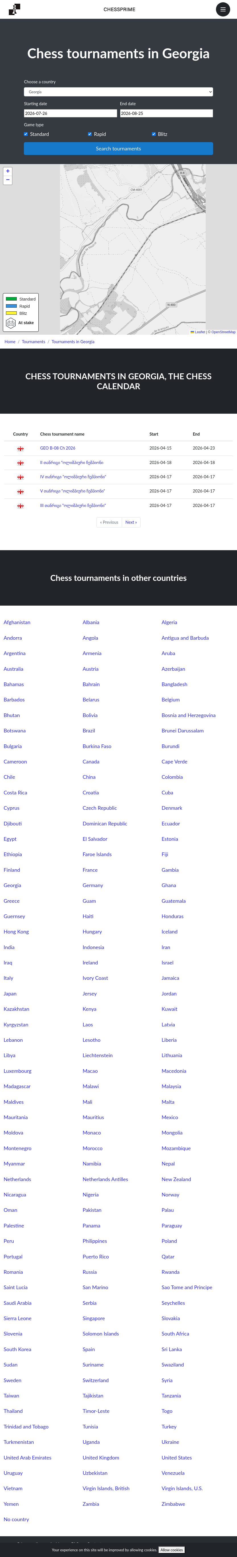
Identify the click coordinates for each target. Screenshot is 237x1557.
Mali (87, 1102)
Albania (91, 622)
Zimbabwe (173, 1504)
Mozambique (176, 1148)
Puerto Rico (96, 1256)
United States (177, 1457)
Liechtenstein (98, 1055)
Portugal (13, 1256)
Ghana (169, 885)
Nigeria (90, 1194)
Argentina (15, 653)
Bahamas (14, 684)
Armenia (92, 653)
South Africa (175, 1333)
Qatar (168, 1256)
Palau (168, 1210)
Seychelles (173, 1303)
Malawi (91, 1086)
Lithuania (172, 1055)
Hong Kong (16, 931)
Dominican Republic (105, 823)
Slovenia (13, 1333)
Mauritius (93, 1117)
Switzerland (96, 1380)
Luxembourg (18, 1071)
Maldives (14, 1102)
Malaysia (171, 1086)
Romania (13, 1272)
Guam (89, 901)
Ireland (90, 962)
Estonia (170, 839)
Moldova (13, 1132)
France (90, 870)
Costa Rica (15, 792)
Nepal (168, 1163)
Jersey (90, 993)
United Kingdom (101, 1457)
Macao (90, 1071)
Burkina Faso (97, 746)
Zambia (91, 1504)
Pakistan (92, 1210)
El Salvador (95, 839)
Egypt (10, 839)
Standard (39, 134)
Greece (12, 901)
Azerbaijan (173, 669)
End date (128, 103)
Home (10, 341)
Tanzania (171, 1395)
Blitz (162, 134)
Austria (90, 669)
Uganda (91, 1442)
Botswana (15, 730)
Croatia (91, 792)
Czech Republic (100, 808)
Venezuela (173, 1473)
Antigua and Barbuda (185, 638)
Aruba (168, 653)
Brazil (89, 730)
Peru (9, 1241)
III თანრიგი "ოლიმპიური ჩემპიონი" (73, 505)
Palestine (14, 1225)
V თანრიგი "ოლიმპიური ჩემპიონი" (72, 490)
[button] (7, 171)
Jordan (169, 993)
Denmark (172, 808)
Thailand (13, 1411)
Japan (10, 993)
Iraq (8, 962)
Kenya (89, 1009)
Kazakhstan (16, 1009)
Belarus (91, 699)
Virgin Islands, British (106, 1488)
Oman (10, 1210)
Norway (170, 1194)
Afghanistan (17, 622)
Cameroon (15, 761)
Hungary (92, 931)
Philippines (95, 1241)
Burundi (171, 746)
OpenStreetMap (223, 332)
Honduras (173, 916)
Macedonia (174, 1071)
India (9, 947)
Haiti (88, 916)
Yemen (11, 1504)
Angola (90, 638)
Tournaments (33, 341)
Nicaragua (15, 1194)
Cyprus (11, 808)
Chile (9, 777)
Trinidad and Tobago (26, 1426)
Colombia (172, 777)
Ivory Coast (95, 978)
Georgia (12, 885)
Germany (93, 885)
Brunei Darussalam (183, 730)
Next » (131, 522)
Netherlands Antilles (105, 1179)
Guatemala (174, 901)
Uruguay (13, 1473)
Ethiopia (13, 854)
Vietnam (13, 1488)
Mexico (170, 1117)
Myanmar (14, 1163)
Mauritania (16, 1117)
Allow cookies (171, 1550)
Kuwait (169, 1009)
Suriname (93, 1364)
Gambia (170, 870)
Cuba (167, 792)
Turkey (169, 1426)
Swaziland (173, 1364)
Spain (89, 1349)
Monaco (92, 1132)
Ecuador (171, 823)
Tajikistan (93, 1395)
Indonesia (93, 947)
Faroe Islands (97, 854)
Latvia (168, 1024)
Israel (168, 962)
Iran (166, 947)
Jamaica (170, 978)
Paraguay (172, 1225)
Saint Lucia (16, 1287)
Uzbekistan (95, 1473)
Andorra (13, 638)
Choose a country (39, 81)
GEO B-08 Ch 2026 (57, 448)
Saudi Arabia (18, 1303)
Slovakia (171, 1318)
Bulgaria (13, 746)
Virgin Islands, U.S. (182, 1488)
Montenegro (18, 1148)
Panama (91, 1225)
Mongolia (172, 1132)
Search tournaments (118, 148)
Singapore (94, 1318)
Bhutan (12, 715)
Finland (12, 870)
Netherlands (17, 1179)
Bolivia (90, 715)
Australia (13, 669)
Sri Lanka (172, 1349)
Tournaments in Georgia (73, 341)
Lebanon (13, 1040)
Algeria (169, 622)
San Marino (95, 1287)
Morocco (92, 1148)
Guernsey (14, 916)
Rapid (100, 134)
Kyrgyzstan (16, 1024)
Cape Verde (174, 761)
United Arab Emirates (27, 1457)
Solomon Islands (101, 1333)
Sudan (11, 1364)
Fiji (165, 854)
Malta (168, 1102)
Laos (88, 1024)
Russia (90, 1272)
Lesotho (91, 1040)
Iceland (170, 931)
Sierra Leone (18, 1318)
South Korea (17, 1349)
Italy (8, 978)
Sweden (13, 1380)
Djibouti (13, 823)
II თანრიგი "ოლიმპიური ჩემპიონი (71, 462)
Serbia (89, 1303)
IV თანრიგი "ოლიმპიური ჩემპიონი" (73, 476)
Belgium (171, 699)
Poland (169, 1241)
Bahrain (91, 684)
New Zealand (176, 1179)
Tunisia (90, 1426)
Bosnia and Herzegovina (189, 715)
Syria (167, 1380)
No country (16, 1519)
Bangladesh (174, 684)
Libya (9, 1055)
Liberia (169, 1040)
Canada (91, 761)
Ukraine (170, 1442)
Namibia (92, 1163)
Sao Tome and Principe (187, 1287)
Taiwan (11, 1395)
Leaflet (198, 332)
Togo (167, 1411)
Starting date (35, 103)
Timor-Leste (96, 1411)
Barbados (14, 699)
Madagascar (17, 1086)
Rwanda (171, 1272)
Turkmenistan (19, 1442)
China (89, 777)
